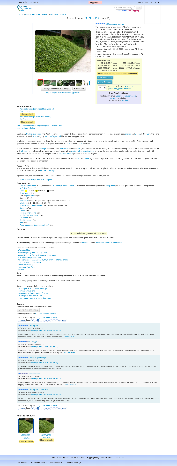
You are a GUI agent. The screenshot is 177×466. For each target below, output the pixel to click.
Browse (34, 2)
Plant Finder (23, 2)
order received (34, 374)
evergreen (37, 134)
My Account (22, 463)
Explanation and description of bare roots (35, 293)
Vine (21, 223)
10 (59, 320)
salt (79, 149)
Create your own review (28, 310)
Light (22, 191)
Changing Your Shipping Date (29, 262)
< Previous (22, 320)
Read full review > (70, 337)
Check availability (27, 114)
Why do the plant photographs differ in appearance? (63, 93)
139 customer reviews (110, 24)
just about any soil (65, 154)
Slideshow (79, 89)
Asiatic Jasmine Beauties (38, 390)
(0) (156, 2)
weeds (137, 134)
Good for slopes (26, 220)
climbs (86, 158)
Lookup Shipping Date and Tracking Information (37, 255)
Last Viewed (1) (57, 463)
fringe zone (110, 186)
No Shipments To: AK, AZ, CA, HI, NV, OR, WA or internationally (43, 260)
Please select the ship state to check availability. (117, 74)
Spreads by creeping (28, 213)
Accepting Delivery (25, 265)
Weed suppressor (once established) (34, 225)
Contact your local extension (64, 186)
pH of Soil (23, 203)
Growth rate (25, 193)
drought (43, 149)
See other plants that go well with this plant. (35, 180)
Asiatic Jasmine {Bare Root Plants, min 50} (46, 331)
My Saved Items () (39, 463)
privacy (124, 101)
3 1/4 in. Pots (92, 18)
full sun (24, 151)
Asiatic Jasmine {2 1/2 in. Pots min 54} (44, 347)
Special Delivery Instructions (29, 257)
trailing (29, 134)
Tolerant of (24, 201)
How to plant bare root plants (30, 296)
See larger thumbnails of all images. (56, 89)
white (35, 136)
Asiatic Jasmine (60, 14)
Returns (21, 270)
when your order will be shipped (109, 243)
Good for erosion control (29, 215)
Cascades (23, 208)
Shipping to (95, 2)
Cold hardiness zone (28, 186)
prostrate (30, 196)
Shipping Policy (93, 458)
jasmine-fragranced (53, 136)
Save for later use (105, 78)
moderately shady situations (82, 151)
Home (140, 2)
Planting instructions (26, 291)
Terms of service (77, 458)
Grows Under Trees (27, 206)
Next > (64, 320)
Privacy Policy (106, 458)
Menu (148, 2)
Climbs (22, 210)
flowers (147, 134)
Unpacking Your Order (27, 267)
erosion (128, 134)
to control (85, 243)
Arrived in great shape (37, 358)
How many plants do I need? (120, 89)
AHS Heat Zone (26, 188)
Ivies (51, 14)
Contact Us (119, 458)
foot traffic (64, 149)
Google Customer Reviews (45, 314)
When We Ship (24, 250)
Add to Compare (104, 82)
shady (80, 144)
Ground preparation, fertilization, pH (32, 288)
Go (139, 8)
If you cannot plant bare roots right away (34, 298)
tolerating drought (47, 171)
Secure (112, 98)
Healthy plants (34, 342)
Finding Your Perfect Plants (36, 14)
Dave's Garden (130, 96)
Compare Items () (74, 463)
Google (119, 96)
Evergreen (24, 218)
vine (77, 158)
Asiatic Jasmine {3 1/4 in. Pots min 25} (44, 363)
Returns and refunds (60, 458)
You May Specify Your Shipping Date (32, 253)
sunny (68, 144)
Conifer (39, 206)
